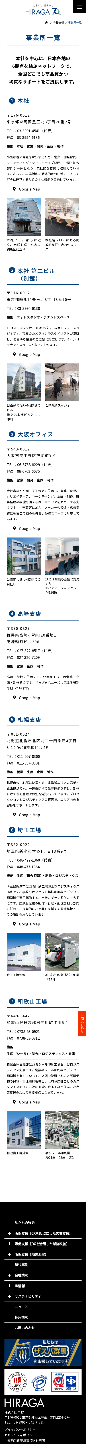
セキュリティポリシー (19, 1435)
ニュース (21, 1306)
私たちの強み (25, 1222)
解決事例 (21, 1264)
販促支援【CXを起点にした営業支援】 (43, 1233)
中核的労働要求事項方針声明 (24, 1440)
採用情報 (21, 1317)
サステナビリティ (28, 1296)
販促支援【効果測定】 (31, 1254)
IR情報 (20, 1285)
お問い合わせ (25, 1327)
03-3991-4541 (24, 1422)
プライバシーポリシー (20, 1429)
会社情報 (21, 1275)
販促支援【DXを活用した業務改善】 (42, 1243)
